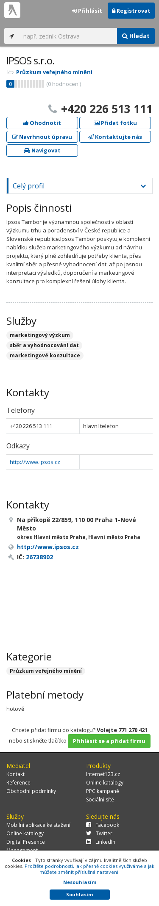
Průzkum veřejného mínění (54, 72)
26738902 (39, 557)
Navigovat (42, 150)
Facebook (102, 825)
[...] (68, 36)
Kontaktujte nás (115, 137)
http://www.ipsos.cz (35, 462)
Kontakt (15, 774)
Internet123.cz (103, 774)
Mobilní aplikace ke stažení (38, 825)
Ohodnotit (42, 123)
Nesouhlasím (79, 882)
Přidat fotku (115, 123)
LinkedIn (100, 841)
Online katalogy (104, 782)
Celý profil (29, 186)
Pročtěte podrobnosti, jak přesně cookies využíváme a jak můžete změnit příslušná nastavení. (89, 869)
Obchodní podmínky (31, 791)
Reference (18, 782)
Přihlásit (87, 10)
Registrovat (131, 10)
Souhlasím (79, 894)
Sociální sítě (100, 799)
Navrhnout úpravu (42, 137)
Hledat (136, 36)
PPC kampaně (102, 791)
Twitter (99, 833)
